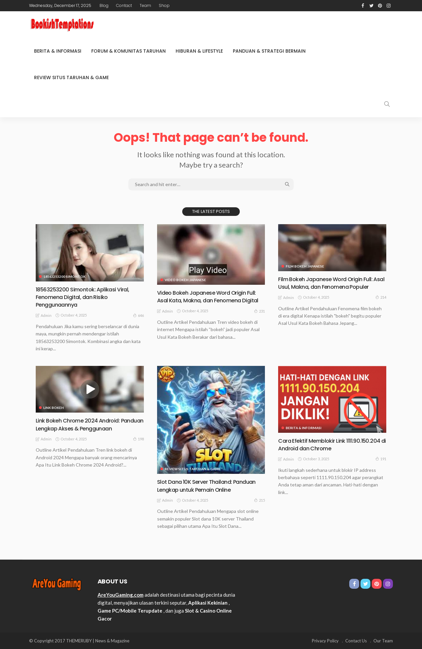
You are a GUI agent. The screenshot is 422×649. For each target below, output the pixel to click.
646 (138, 315)
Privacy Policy (325, 640)
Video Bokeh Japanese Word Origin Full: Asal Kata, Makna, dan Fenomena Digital (210, 300)
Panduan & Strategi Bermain (269, 51)
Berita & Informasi (57, 51)
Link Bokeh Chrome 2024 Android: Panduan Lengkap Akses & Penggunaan (81, 428)
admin (46, 315)
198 (138, 446)
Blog (104, 5)
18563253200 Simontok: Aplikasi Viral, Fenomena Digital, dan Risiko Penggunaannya (86, 297)
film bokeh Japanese (305, 266)
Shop (164, 5)
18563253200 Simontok (64, 276)
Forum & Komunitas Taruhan (128, 51)
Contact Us (356, 640)
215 (259, 500)
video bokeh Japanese (185, 279)
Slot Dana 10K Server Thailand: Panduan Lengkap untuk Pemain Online (210, 485)
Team (145, 5)
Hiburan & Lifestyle (199, 51)
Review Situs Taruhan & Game (71, 77)
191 (380, 458)
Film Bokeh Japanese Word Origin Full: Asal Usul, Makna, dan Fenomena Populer (329, 287)
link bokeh (53, 407)
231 (259, 318)
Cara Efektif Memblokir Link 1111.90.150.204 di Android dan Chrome (328, 444)
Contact (124, 5)
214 (380, 305)
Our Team (383, 640)
